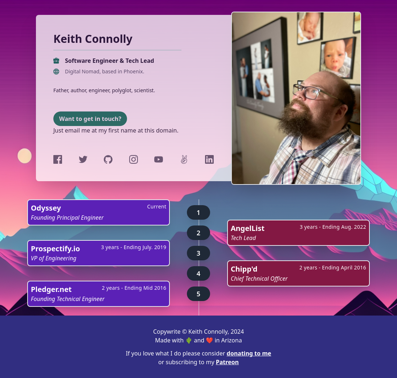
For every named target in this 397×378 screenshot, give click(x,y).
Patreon (227, 362)
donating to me (249, 353)
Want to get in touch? (90, 119)
